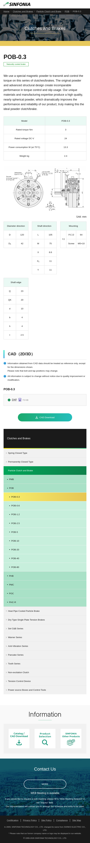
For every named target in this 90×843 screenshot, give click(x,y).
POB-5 (14, 532)
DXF (14, 400)
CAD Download (47, 418)
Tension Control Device (19, 682)
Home (6, 12)
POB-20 (15, 550)
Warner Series (15, 638)
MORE (45, 784)
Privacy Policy (30, 821)
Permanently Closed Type (20, 462)
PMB (11, 480)
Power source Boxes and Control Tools (27, 690)
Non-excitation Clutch (18, 673)
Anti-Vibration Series (18, 647)
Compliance (62, 821)
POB (67, 12)
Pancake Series (16, 655)
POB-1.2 (15, 515)
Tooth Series (14, 664)
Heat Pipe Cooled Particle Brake (24, 611)
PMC (11, 585)
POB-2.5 (15, 524)
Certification (13, 821)
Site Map (76, 821)
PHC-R (12, 603)
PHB (11, 576)
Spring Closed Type (17, 453)
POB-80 (15, 567)
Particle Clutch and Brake (48, 12)
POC (11, 594)
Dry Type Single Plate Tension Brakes (26, 620)
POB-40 (15, 559)
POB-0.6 (15, 506)
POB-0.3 (15, 497)
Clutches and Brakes (23, 12)
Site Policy (46, 821)
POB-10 (15, 541)
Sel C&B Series (15, 629)
